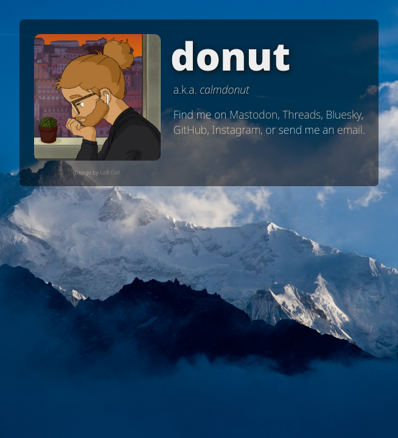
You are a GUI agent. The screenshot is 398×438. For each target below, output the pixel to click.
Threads (301, 114)
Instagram (236, 129)
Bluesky (343, 114)
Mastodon (253, 114)
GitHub (190, 129)
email (350, 129)
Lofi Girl (110, 172)
